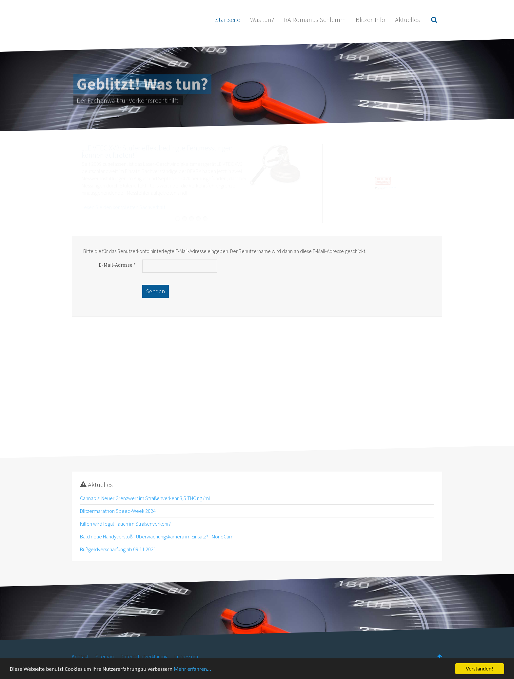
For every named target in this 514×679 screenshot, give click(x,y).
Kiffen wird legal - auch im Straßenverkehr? (125, 523)
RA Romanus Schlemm (315, 19)
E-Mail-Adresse (117, 265)
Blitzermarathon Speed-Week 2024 (118, 511)
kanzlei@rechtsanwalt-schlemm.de (382, 190)
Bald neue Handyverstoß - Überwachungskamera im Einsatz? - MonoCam (156, 536)
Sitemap (104, 656)
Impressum (186, 656)
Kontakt (80, 656)
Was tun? (262, 19)
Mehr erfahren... (192, 669)
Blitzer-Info (370, 19)
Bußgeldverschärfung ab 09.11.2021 (118, 549)
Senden (155, 291)
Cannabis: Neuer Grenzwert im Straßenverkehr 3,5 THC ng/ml (145, 498)
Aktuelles (407, 19)
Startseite (227, 19)
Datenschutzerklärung (144, 656)
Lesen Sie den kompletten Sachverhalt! (124, 207)
